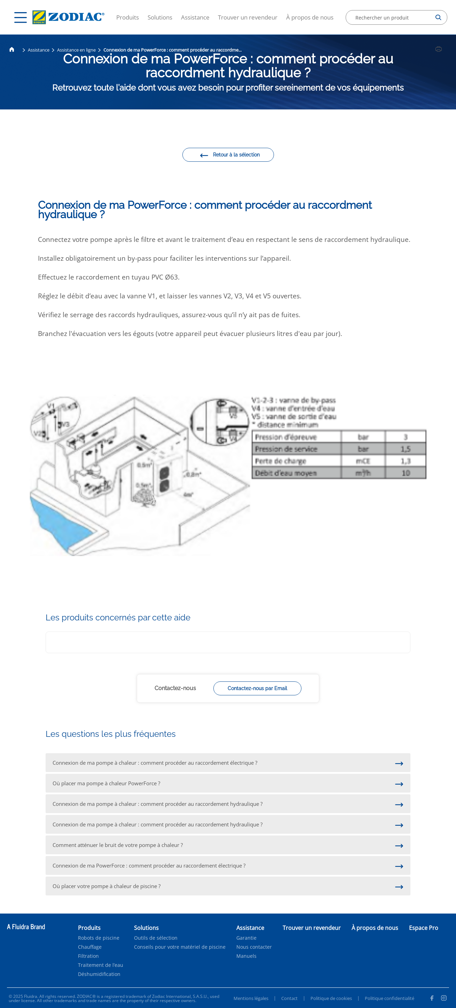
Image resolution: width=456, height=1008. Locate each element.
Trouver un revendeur (247, 17)
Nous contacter (254, 947)
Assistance (195, 17)
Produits (127, 17)
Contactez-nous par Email (257, 688)
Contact (289, 998)
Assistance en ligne (76, 50)
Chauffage (90, 947)
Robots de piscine (98, 938)
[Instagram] (443, 999)
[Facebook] (431, 999)
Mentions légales (251, 998)
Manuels (246, 956)
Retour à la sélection (229, 156)
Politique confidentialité (389, 998)
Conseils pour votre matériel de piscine (180, 947)
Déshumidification (99, 974)
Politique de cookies (331, 998)
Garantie (246, 938)
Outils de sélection (156, 938)
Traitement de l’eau (100, 965)
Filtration (88, 956)
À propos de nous (309, 17)
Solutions (160, 17)
